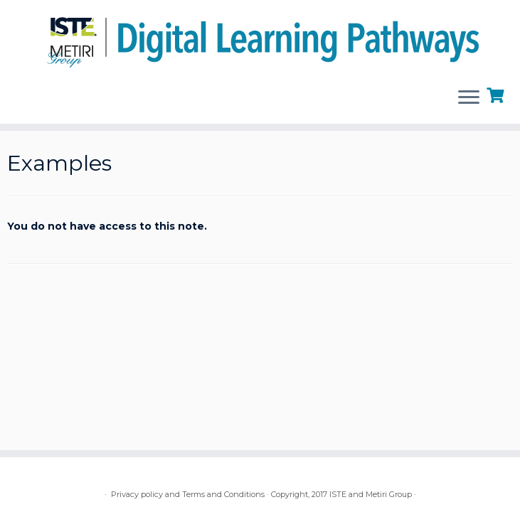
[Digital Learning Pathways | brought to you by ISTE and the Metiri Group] (260, 38)
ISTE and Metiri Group (370, 494)
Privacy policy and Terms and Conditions (188, 494)
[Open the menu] (468, 98)
